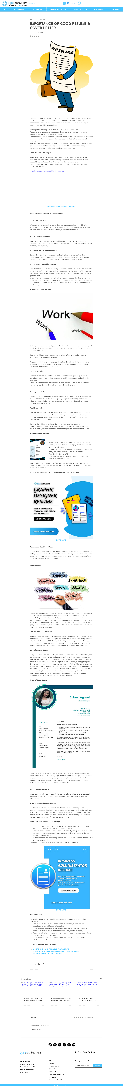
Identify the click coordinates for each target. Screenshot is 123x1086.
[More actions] (92, 19)
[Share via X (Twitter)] (35, 964)
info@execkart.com (27, 1064)
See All (100, 979)
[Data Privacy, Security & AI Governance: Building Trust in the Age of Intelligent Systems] (61, 989)
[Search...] (44, 3)
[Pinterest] (69, 1044)
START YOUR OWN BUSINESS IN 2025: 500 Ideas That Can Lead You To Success (89, 999)
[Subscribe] (97, 1066)
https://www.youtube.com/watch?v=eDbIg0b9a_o (47, 171)
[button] (79, 3)
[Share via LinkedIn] (39, 964)
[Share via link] (43, 964)
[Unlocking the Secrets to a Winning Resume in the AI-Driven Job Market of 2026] (33, 989)
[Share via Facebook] (31, 964)
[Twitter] (59, 1044)
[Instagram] (50, 1044)
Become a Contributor (57, 1080)
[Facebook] (55, 1044)
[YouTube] (73, 1044)
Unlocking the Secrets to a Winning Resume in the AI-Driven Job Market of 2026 (33, 999)
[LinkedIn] (64, 1044)
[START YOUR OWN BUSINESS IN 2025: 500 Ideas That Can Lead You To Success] (89, 989)
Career (51, 1063)
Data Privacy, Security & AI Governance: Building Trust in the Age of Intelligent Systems (61, 999)
